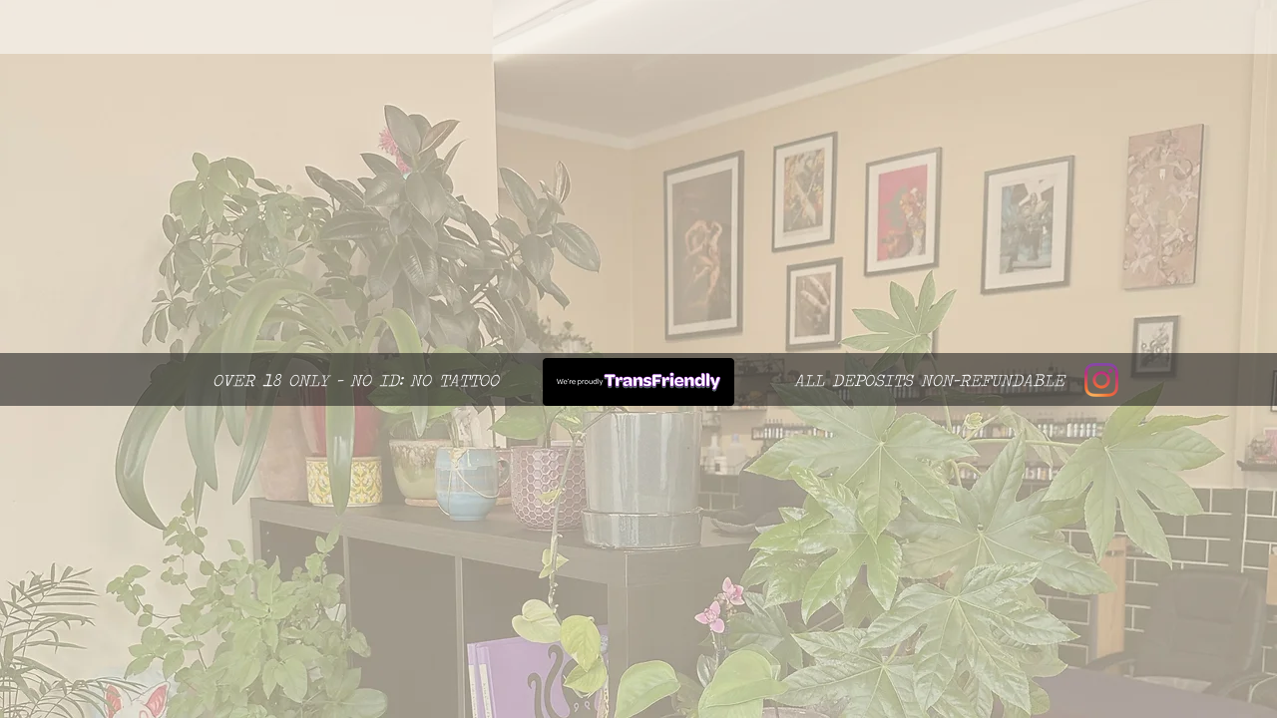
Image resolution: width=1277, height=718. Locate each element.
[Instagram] (1101, 380)
